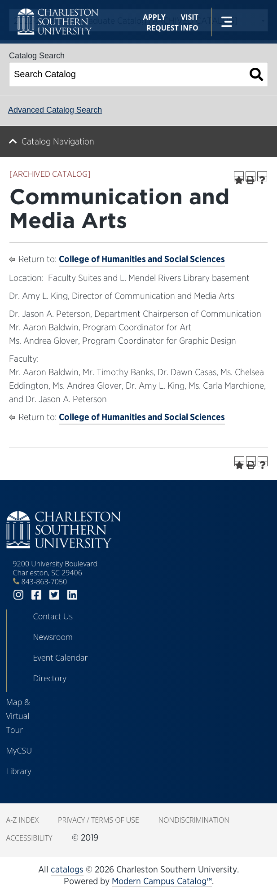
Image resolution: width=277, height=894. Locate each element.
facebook (36, 595)
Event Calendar (60, 657)
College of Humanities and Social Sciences (142, 259)
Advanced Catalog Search (55, 109)
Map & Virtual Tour (18, 716)
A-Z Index (22, 820)
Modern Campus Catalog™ (162, 881)
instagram (18, 595)
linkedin (72, 595)
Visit (189, 17)
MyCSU (19, 750)
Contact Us (53, 616)
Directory (49, 678)
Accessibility (29, 838)
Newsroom (53, 636)
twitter (54, 595)
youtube (90, 595)
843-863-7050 (44, 582)
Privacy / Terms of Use (98, 820)
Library (18, 771)
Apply (154, 17)
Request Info (172, 28)
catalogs (67, 869)
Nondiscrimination (193, 820)
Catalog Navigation (58, 141)
